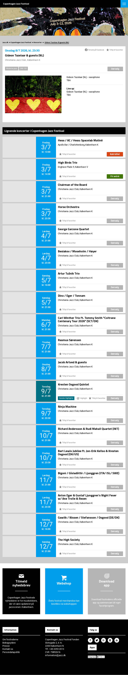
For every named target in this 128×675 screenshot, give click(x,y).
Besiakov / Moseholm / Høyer (77, 251)
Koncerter (38, 42)
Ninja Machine (67, 406)
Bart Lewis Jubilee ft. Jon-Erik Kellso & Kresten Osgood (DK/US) (88, 452)
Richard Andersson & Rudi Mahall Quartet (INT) (88, 428)
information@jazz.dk (55, 655)
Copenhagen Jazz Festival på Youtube (116, 640)
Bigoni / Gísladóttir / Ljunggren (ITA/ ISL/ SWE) (88, 473)
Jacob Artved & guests (72, 362)
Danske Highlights (66, 398)
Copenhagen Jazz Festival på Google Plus (103, 640)
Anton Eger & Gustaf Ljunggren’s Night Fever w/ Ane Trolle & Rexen (87, 497)
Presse (6, 646)
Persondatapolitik (11, 652)
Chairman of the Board (72, 184)
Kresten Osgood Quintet (73, 384)
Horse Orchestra (68, 207)
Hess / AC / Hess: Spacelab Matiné (80, 140)
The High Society (69, 539)
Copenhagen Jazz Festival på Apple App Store (92, 657)
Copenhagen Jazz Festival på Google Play (101, 657)
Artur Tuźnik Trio (69, 273)
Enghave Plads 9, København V (73, 167)
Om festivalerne (10, 639)
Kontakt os (7, 649)
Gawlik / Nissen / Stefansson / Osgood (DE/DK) (88, 517)
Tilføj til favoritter (114, 50)
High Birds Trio (67, 162)
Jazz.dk (5, 42)
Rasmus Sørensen (69, 340)
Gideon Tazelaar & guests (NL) (57, 42)
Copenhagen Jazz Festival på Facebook (90, 640)
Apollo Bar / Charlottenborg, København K (78, 144)
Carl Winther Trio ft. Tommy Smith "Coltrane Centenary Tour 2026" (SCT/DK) (87, 319)
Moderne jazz (11, 68)
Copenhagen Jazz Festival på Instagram (110, 640)
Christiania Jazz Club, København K (75, 189)
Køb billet (115, 154)
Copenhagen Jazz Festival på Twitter (96, 640)
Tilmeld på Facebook (94, 50)
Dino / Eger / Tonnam (71, 295)
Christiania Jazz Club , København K (22, 60)
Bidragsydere (9, 642)
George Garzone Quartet (73, 229)
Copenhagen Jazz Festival (21, 42)
